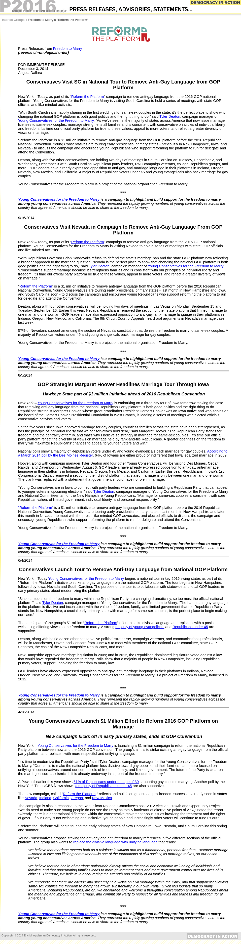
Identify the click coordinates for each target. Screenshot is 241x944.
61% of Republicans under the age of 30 (106, 782)
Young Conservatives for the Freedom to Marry (56, 120)
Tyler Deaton (169, 116)
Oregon (77, 798)
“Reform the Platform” (35, 508)
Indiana (45, 798)
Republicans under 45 (190, 627)
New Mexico (102, 798)
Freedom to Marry (67, 49)
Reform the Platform (87, 97)
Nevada (31, 798)
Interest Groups (13, 20)
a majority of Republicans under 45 (103, 786)
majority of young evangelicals (139, 627)
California (60, 798)
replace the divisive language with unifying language (115, 842)
